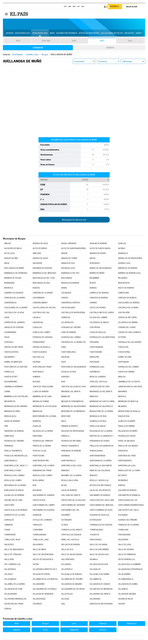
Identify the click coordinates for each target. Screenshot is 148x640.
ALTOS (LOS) (9, 254)
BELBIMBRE (94, 278)
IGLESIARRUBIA (10, 382)
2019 (18, 41)
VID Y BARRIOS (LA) (12, 565)
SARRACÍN (37, 515)
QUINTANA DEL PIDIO (127, 456)
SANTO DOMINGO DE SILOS (101, 510)
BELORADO (122, 278)
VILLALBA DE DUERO (41, 575)
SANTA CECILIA (39, 500)
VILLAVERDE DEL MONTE (100, 594)
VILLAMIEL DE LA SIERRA (14, 584)
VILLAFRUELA (66, 570)
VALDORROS (38, 545)
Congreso (38, 48)
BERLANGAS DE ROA (41, 283)
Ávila (17, 624)
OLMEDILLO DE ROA (98, 421)
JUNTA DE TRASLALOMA (43, 387)
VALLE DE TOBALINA (12, 555)
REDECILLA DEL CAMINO (14, 476)
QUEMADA (65, 456)
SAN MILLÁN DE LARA (13, 500)
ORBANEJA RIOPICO (69, 426)
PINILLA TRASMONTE (13, 451)
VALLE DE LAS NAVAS (98, 545)
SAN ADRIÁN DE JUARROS (44, 496)
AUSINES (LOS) (124, 264)
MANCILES (94, 397)
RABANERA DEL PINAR (42, 471)
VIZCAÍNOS (37, 604)
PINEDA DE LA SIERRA (42, 446)
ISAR (63, 382)
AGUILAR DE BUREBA (98, 244)
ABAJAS (7, 244)
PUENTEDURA (38, 456)
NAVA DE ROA (123, 417)
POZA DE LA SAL (39, 451)
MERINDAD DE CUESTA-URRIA (102, 402)
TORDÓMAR (38, 530)
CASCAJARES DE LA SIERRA (15, 308)
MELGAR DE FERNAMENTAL (72, 402)
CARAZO (64, 298)
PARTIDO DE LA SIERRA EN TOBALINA (102, 436)
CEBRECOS (65, 318)
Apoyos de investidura (89, 34)
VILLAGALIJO (95, 570)
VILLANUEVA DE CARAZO (100, 584)
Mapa (52, 34)
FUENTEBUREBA (96, 347)
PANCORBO (37, 436)
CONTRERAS (95, 328)
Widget (139, 34)
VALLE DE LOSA (124, 545)
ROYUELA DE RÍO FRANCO (100, 486)
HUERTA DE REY (11, 377)
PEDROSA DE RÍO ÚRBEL (71, 441)
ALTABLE (121, 249)
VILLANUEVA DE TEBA (13, 589)
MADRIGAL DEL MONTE (70, 392)
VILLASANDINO (10, 594)
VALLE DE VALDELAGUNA (71, 555)
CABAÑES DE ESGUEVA (13, 293)
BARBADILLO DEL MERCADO (44, 273)
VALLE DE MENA (39, 550)
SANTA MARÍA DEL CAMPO (44, 505)
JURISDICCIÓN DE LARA (99, 387)
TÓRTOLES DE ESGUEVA (71, 535)
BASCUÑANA (66, 278)
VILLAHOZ (8, 575)
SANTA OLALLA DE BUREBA (15, 510)
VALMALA (94, 560)
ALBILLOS (122, 244)
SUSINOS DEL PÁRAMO (127, 520)
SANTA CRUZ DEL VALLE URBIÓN (102, 500)
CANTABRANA (38, 298)
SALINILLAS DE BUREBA (14, 496)
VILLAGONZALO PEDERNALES (130, 570)
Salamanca (131, 624)
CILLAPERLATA (67, 323)
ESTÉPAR (122, 338)
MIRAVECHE (37, 412)
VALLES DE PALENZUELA (43, 560)
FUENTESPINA (124, 352)
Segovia (16, 630)
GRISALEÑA (94, 357)
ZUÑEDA (7, 609)
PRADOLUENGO (96, 451)
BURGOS (93, 288)
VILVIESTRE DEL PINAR (13, 604)
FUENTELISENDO (40, 352)
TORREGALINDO (96, 530)
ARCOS (93, 259)
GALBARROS (9, 357)
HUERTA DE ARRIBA (126, 372)
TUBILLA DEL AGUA (12, 540)
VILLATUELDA (67, 594)
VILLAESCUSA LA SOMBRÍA (129, 565)
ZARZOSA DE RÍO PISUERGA (101, 604)
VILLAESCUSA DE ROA (99, 565)
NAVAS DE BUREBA (12, 421)
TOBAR (7, 530)
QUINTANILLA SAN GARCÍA (101, 466)
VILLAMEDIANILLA (125, 579)
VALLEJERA (9, 560)
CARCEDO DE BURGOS (127, 298)
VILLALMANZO (10, 579)
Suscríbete (115, 7)
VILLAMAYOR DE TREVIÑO (72, 579)
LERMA (7, 392)
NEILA (63, 421)
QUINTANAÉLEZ (10, 461)
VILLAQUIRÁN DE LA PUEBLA (44, 589)
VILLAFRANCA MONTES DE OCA (45, 570)
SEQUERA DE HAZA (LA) (99, 515)
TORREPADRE (10, 535)
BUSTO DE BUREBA (126, 288)
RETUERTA (122, 476)
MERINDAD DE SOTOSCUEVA (45, 407)
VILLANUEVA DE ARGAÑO (71, 584)
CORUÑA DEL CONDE (127, 328)
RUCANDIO (37, 491)
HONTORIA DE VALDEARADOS (73, 367)
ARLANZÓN (37, 264)
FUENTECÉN (123, 347)
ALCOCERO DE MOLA (12, 249)
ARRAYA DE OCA (68, 264)
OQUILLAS (37, 426)
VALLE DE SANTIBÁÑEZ (99, 550)
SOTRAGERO (66, 520)
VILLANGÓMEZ (39, 584)
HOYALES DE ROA (68, 372)
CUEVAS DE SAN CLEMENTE (129, 333)
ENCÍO (6, 338)
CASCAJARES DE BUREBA (128, 303)
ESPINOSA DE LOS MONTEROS (102, 338)
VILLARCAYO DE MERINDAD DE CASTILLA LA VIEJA (102, 589)
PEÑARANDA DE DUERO (100, 441)
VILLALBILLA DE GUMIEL (100, 575)
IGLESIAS (36, 382)
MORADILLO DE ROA (98, 417)
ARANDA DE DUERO (98, 254)
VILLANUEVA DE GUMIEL (128, 584)
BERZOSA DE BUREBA (70, 283)
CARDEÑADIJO (10, 303)
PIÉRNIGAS (8, 446)
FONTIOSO (8, 342)
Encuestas (129, 34)
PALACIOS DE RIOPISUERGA (72, 431)
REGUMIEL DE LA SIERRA (71, 476)
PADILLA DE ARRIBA (126, 426)
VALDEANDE (123, 540)
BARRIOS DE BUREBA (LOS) (129, 273)
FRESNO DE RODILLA (41, 347)
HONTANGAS (123, 362)
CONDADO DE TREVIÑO (71, 328)
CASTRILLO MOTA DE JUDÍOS (102, 313)
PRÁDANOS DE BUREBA (71, 451)
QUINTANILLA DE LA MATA (43, 466)
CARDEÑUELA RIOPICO (70, 303)
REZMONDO (123, 481)
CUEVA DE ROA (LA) (98, 333)
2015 (102, 41)
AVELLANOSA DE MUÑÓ (14, 268)
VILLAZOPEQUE (39, 599)
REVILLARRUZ (38, 481)
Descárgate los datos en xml (74, 220)
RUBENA (121, 486)
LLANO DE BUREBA (41, 392)
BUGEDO (36, 288)
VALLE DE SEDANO (126, 550)
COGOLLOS (37, 328)
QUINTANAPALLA (68, 461)
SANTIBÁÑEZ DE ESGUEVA (43, 510)
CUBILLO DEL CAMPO (41, 333)
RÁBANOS (65, 471)
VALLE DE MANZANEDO (14, 550)
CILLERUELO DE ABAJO (99, 323)
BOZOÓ (93, 283)
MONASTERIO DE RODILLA (129, 412)
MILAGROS (122, 407)
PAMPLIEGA (9, 436)
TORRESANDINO (39, 535)
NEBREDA (37, 421)
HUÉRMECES (95, 372)
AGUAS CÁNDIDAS (68, 244)
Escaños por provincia (66, 34)
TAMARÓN (8, 525)
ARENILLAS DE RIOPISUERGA (130, 259)
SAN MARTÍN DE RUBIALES (129, 496)
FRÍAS (63, 347)
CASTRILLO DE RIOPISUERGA (73, 313)
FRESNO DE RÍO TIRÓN (13, 347)
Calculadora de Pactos (112, 34)
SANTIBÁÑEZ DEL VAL (70, 510)
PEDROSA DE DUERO (127, 436)
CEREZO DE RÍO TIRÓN (127, 318)
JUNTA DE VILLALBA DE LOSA (73, 387)
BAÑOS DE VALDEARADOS (101, 268)
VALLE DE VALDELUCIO (99, 555)
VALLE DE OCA (67, 550)
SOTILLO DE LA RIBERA (42, 520)
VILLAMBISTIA (95, 579)
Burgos (45, 624)
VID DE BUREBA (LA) (126, 560)
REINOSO (93, 476)
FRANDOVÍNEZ (39, 342)
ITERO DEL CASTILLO (98, 382)
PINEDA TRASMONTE (70, 446)
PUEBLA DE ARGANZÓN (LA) (15, 456)
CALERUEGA (66, 293)
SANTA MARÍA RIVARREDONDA (131, 505)
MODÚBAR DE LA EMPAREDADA (74, 412)
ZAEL (63, 604)
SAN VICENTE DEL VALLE (128, 510)
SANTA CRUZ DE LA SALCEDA (73, 500)
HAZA (63, 362)
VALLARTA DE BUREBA (70, 545)
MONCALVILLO (10, 417)
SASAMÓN (65, 515)
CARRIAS (93, 303)
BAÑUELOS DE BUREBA (127, 268)
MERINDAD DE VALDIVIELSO (101, 407)
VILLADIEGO (66, 565)
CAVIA (6, 318)
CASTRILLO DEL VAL (41, 313)
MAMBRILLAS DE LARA (42, 397)
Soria (45, 630)
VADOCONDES (96, 540)
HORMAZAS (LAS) (97, 367)
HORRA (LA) (9, 372)
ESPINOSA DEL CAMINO (71, 338)
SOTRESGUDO (96, 520)
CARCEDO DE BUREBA (99, 298)
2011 (130, 41)
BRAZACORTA (124, 283)
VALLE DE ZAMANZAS (127, 555)
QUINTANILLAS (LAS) (127, 466)
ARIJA (6, 264)
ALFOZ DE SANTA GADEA (100, 249)
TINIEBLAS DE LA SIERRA (128, 525)
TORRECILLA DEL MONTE (71, 530)
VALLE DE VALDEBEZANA (43, 555)
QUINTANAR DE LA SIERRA (101, 461)
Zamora (102, 630)
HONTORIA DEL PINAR (42, 367)
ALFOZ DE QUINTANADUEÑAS (73, 249)
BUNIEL (64, 288)
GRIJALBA (65, 357)
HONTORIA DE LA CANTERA (15, 367)
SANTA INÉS (9, 505)
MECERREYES (10, 402)
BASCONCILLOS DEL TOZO (44, 278)
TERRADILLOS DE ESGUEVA (101, 525)
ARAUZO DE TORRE (69, 259)
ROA (34, 486)
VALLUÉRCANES (68, 560)
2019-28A (46, 41)
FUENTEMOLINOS (68, 352)
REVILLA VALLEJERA (69, 481)
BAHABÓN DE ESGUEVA (42, 268)
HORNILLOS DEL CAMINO (128, 367)
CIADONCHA (38, 323)
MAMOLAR (65, 397)
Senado (110, 48)
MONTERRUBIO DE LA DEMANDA (45, 417)
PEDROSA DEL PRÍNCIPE (43, 441)
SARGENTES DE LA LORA (14, 515)
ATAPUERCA (95, 264)
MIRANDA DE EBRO (12, 412)
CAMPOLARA (123, 293)
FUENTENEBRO (96, 352)
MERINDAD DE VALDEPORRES (73, 407)
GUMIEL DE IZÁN (124, 357)
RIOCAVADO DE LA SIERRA (15, 486)
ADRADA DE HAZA (40, 244)
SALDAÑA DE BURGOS (127, 491)
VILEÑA (36, 565)
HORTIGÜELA (38, 372)
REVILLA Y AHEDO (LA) (99, 481)
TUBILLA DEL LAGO (41, 540)
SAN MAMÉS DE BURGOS (100, 496)
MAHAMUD (122, 392)
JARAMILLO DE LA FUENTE (129, 382)
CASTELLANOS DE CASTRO (44, 308)
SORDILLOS (9, 520)
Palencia (102, 624)
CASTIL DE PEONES (98, 308)
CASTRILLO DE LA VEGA (14, 313)
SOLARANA (123, 515)
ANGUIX (64, 254)
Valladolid (74, 630)
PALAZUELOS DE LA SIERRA (101, 431)
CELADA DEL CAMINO (98, 318)
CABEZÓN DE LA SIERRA (43, 293)
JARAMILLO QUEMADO (13, 387)
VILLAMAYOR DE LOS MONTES (45, 579)
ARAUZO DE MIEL (11, 259)
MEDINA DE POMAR (41, 402)
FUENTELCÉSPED (11, 352)
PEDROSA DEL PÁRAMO (14, 441)
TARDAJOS (37, 525)
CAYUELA (36, 318)
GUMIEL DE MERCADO (13, 362)
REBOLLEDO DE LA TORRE (129, 471)
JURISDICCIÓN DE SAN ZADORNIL (131, 387)
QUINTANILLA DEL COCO (71, 466)
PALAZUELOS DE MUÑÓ (127, 431)
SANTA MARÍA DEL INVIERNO (73, 505)
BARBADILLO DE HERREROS (15, 273)
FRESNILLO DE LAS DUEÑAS (129, 342)
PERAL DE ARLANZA (126, 441)
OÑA (6, 426)
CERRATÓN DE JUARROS (14, 323)
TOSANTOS (94, 535)
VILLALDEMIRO (124, 575)
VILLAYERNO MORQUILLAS (15, 599)
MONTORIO (66, 417)
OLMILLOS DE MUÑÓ (126, 421)
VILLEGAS (65, 599)
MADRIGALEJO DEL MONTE (101, 392)
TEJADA (64, 525)
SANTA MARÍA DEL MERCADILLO (102, 505)
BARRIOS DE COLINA (12, 278)
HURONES (65, 377)
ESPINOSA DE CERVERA (42, 338)
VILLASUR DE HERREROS (43, 594)
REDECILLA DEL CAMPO (42, 476)
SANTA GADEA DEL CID (127, 500)
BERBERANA (9, 283)
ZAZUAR (121, 604)
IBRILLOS (122, 377)
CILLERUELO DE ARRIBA (128, 323)
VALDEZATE (9, 545)
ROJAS (64, 486)
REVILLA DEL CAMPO (13, 481)
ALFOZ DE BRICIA (40, 249)
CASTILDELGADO (68, 308)
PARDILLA (65, 436)
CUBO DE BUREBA (68, 333)
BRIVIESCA (8, 288)
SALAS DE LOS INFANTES (100, 491)
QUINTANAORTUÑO (41, 461)
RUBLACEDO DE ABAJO (14, 491)
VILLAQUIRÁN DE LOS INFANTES (74, 589)
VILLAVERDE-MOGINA (127, 594)
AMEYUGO (37, 254)
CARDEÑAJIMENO (40, 303)
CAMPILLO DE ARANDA (99, 293)
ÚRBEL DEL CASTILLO (70, 540)
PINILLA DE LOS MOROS (128, 446)
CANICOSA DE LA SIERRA (14, 298)
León (74, 624)
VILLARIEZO (123, 589)
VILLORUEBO (95, 599)
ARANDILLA (123, 254)
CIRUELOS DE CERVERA (14, 328)
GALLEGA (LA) (38, 357)
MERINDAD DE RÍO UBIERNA (15, 407)
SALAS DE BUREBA (69, 491)
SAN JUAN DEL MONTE (70, 496)
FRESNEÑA (94, 342)
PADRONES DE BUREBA (14, 431)
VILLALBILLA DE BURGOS (71, 575)
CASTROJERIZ (124, 313)
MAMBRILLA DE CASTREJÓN (16, 397)
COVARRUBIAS (10, 333)
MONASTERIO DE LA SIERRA (101, 412)
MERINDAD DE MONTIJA (128, 402)
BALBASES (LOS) (68, 268)
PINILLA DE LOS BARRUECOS (102, 446)
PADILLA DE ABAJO (98, 426)
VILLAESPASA (10, 570)
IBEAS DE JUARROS (98, 377)
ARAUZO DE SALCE (40, 259)
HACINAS (36, 362)
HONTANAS (94, 362)
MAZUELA (122, 397)
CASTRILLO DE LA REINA (128, 308)
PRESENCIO (123, 451)
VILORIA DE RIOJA (125, 599)
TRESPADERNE (124, 535)
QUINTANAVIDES (125, 461)
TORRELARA (123, 530)
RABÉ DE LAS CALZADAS (100, 471)
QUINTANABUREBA (97, 456)
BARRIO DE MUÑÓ (97, 273)
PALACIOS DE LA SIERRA (43, 431)
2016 (74, 41)
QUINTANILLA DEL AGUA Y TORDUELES (17, 466)
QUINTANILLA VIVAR (12, 471)
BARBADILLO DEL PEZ (70, 273)
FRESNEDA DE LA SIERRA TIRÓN (74, 342)
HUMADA (36, 377)
